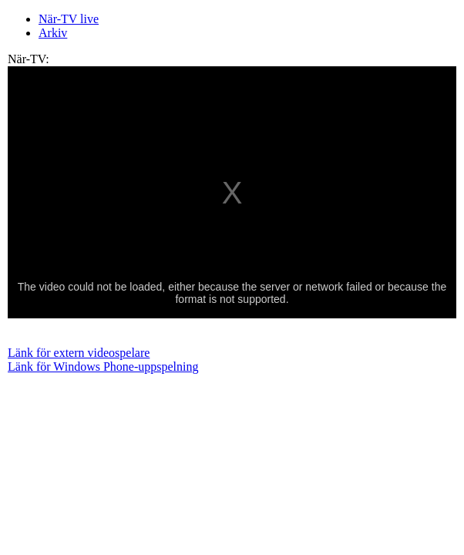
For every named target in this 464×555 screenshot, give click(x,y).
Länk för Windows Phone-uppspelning (103, 366)
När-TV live (69, 18)
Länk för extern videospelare (79, 352)
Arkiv (53, 32)
